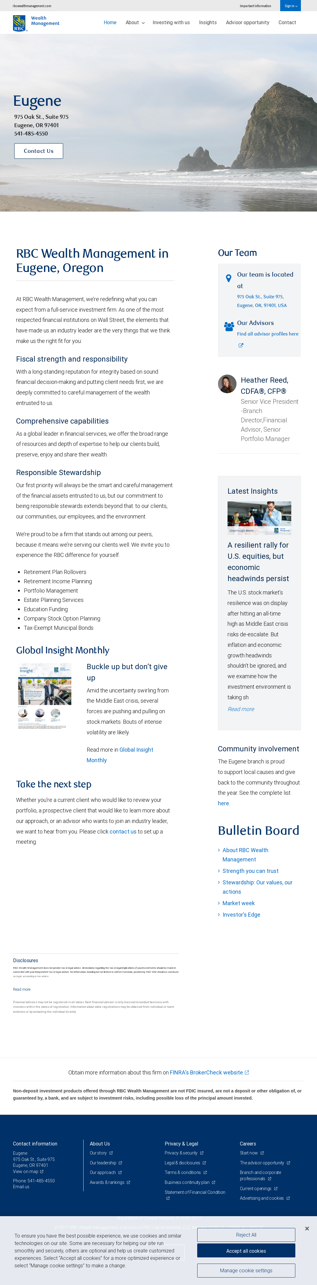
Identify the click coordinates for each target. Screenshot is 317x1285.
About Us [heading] (100, 1143)
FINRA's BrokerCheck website (206, 1072)
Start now (249, 1153)
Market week (239, 903)
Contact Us (39, 151)
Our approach (103, 1172)
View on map (25, 1171)
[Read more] (22, 989)
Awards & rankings (107, 1182)
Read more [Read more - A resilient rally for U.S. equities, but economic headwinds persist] (241, 709)
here (223, 803)
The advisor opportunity (262, 1163)
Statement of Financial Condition (195, 1192)
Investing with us (171, 22)
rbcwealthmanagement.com (32, 6)
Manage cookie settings (246, 1270)
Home (110, 22)
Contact (287, 22)
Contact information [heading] (35, 1143)
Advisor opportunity (247, 22)
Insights (208, 22)
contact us (123, 831)
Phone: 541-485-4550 (34, 1181)
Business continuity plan (187, 1182)
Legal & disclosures (183, 1163)
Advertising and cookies (262, 1198)
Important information (255, 6)
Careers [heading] (248, 1143)
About (135, 22)
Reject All (246, 1235)
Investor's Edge (241, 914)
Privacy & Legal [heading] (181, 1143)
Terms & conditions (183, 1172)
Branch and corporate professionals (260, 1175)
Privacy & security (181, 1153)
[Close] (307, 1228)
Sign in (291, 6)
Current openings (256, 1188)
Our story (99, 1153)
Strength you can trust (251, 870)
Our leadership (103, 1163)
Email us (21, 1186)
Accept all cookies (246, 1251)
